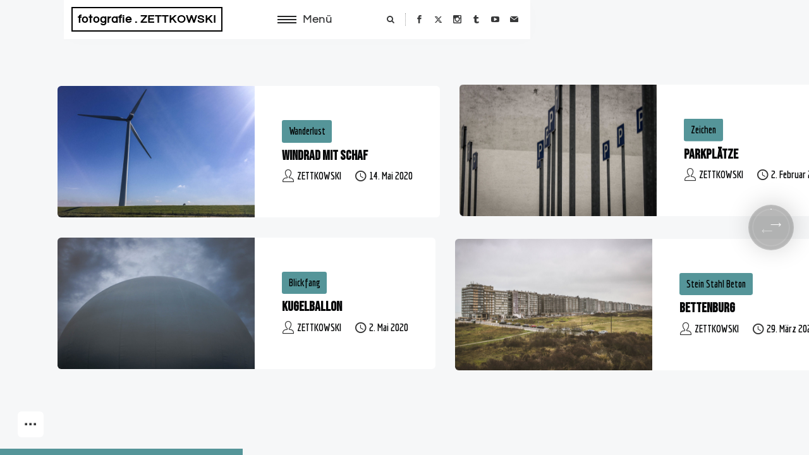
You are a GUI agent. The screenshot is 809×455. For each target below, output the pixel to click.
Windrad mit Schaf (325, 156)
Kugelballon (312, 307)
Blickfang (304, 282)
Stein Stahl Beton (716, 283)
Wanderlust (307, 130)
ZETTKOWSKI (319, 175)
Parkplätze (711, 154)
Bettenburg (707, 308)
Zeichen (703, 129)
